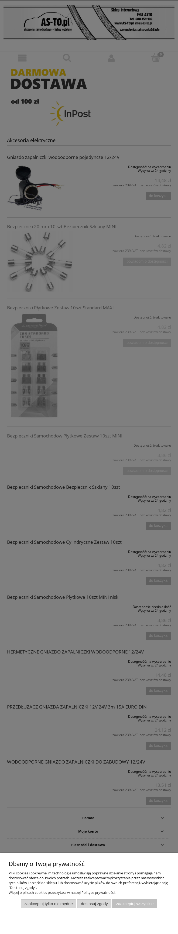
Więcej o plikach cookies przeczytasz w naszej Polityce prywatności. (62, 892)
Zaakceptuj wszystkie (134, 903)
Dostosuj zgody (94, 903)
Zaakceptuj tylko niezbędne (48, 903)
